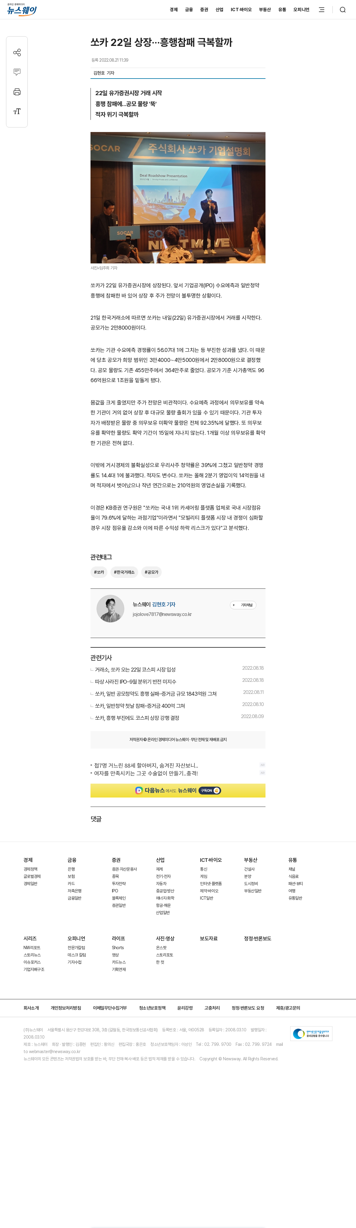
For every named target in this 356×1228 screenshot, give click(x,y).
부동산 (265, 9)
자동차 (161, 929)
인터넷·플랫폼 (211, 929)
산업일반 (163, 958)
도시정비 (251, 929)
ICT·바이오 (241, 9)
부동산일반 (252, 936)
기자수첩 (74, 1007)
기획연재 (119, 1014)
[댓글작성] (17, 72)
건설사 (249, 914)
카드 (71, 929)
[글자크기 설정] (17, 111)
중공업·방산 (165, 936)
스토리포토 (164, 1000)
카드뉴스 (119, 1007)
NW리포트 (32, 993)
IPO (115, 936)
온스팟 (161, 993)
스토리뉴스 (32, 1000)
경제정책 (30, 914)
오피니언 (302, 9)
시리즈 (30, 984)
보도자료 (209, 984)
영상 (115, 1000)
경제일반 (30, 929)
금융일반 (74, 943)
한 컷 (160, 1007)
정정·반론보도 (258, 984)
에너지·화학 (165, 943)
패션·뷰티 (295, 929)
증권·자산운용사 (124, 914)
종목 (115, 921)
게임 (203, 921)
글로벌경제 (32, 921)
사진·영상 (165, 984)
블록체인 (119, 943)
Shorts (118, 993)
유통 (282, 9)
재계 (159, 914)
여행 (291, 936)
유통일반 (295, 943)
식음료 (293, 921)
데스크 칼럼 (77, 1000)
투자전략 (119, 929)
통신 (203, 914)
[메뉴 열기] (322, 10)
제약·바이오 (209, 936)
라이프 (118, 984)
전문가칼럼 (76, 993)
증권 (204, 9)
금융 (189, 9)
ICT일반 (206, 943)
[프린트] (17, 91)
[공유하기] (17, 52)
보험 (71, 921)
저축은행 (74, 936)
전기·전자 (163, 921)
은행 (71, 914)
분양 (247, 921)
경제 (174, 9)
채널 (291, 914)
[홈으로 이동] (22, 9)
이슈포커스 (32, 1007)
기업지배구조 (34, 1014)
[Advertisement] (178, 854)
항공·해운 (163, 950)
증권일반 (119, 950)
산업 (220, 9)
